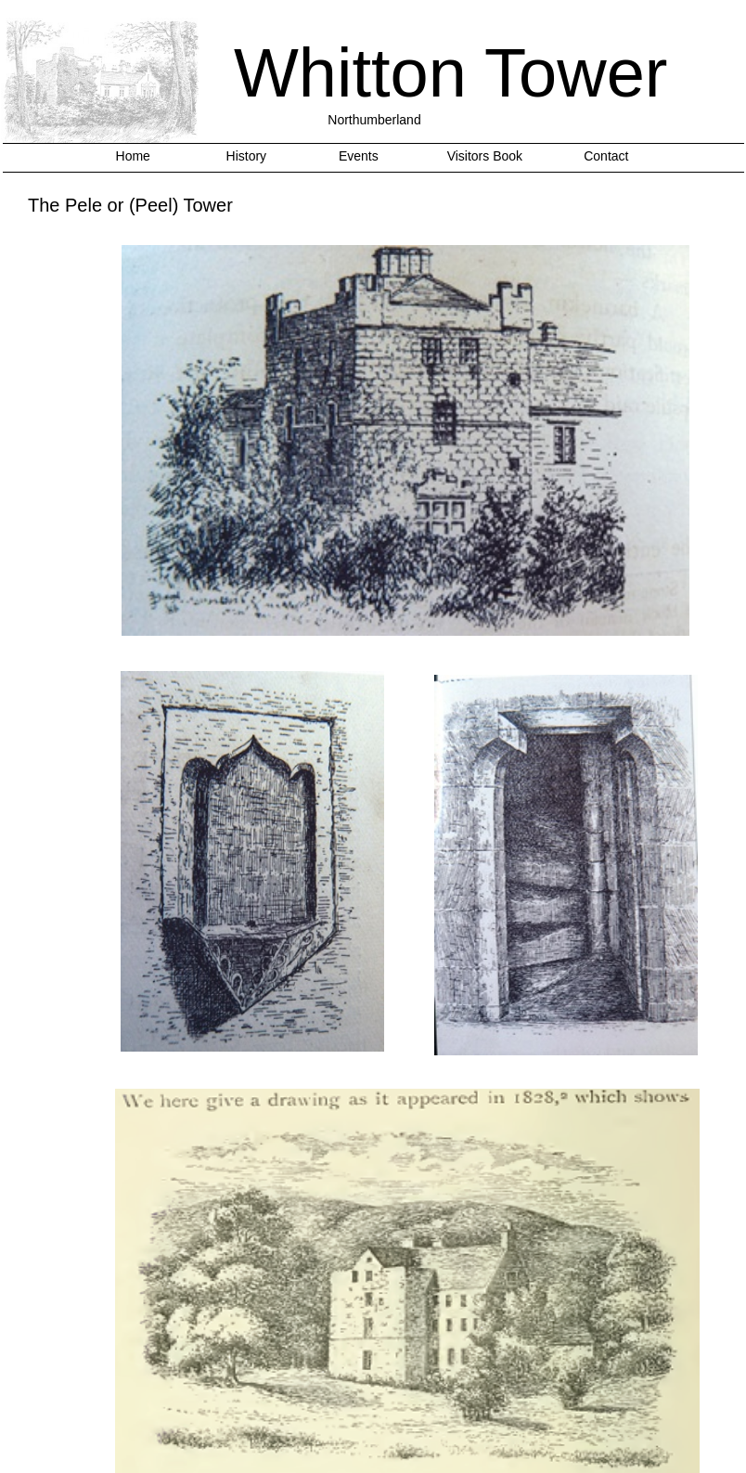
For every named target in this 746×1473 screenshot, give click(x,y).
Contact (606, 156)
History (246, 156)
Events (359, 156)
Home (133, 156)
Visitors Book (484, 156)
